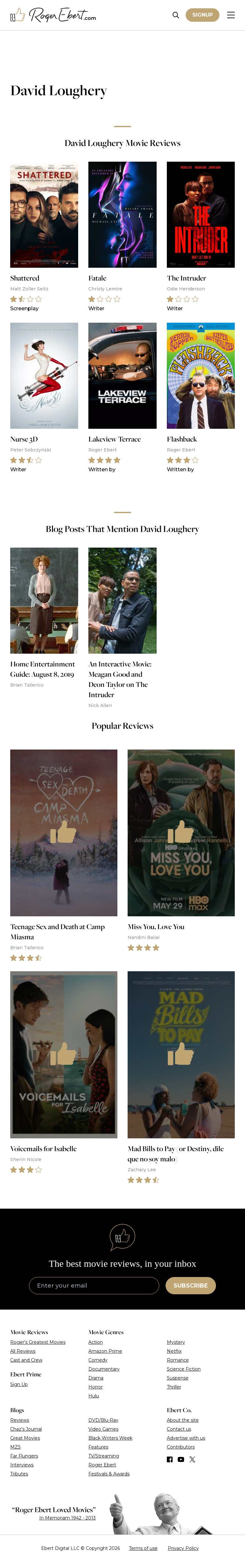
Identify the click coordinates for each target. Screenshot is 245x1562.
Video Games (103, 1429)
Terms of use (143, 1548)
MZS (15, 1447)
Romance (178, 1360)
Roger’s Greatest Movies (37, 1342)
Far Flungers (24, 1456)
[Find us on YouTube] (181, 1459)
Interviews (21, 1465)
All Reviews (22, 1351)
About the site (183, 1420)
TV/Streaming (103, 1456)
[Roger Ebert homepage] (53, 15)
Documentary (104, 1369)
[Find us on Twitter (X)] (192, 1459)
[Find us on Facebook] (170, 1459)
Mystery (176, 1342)
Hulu (93, 1396)
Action (95, 1342)
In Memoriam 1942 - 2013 (67, 1518)
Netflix (174, 1351)
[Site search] (176, 15)
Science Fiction (184, 1369)
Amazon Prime (105, 1351)
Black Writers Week (110, 1438)
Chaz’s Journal (26, 1429)
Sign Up (19, 1384)
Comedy (98, 1360)
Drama (95, 1378)
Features (98, 1447)
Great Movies (25, 1438)
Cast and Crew (26, 1360)
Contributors (181, 1447)
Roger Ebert (102, 1465)
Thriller (174, 1387)
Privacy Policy (183, 1548)
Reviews (19, 1420)
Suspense (178, 1378)
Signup (202, 15)
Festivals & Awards (109, 1474)
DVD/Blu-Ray (103, 1420)
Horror (95, 1387)
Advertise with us (186, 1438)
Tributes (19, 1474)
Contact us (179, 1429)
